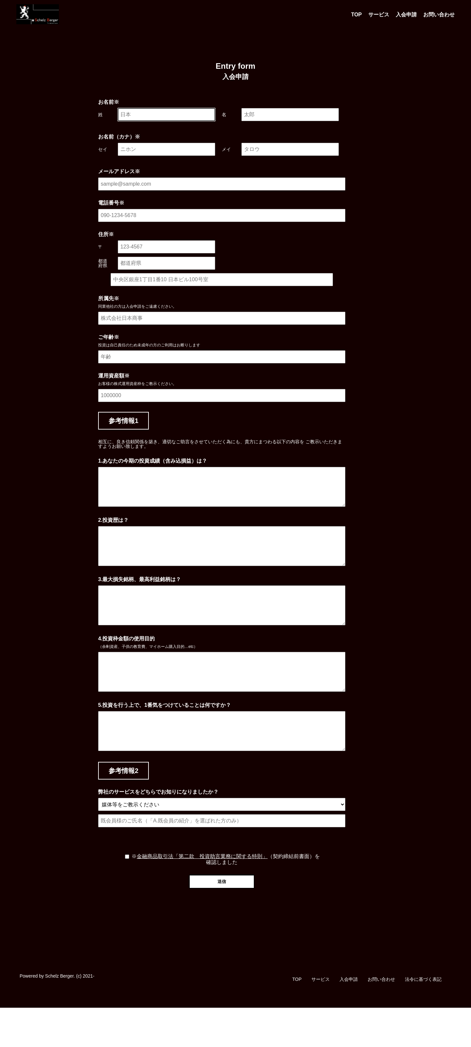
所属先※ (108, 298)
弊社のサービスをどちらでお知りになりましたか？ (158, 831)
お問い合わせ (439, 14)
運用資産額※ (114, 375)
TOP (356, 14)
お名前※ (108, 102)
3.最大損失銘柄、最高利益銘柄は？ (139, 595)
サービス (378, 14)
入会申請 (406, 14)
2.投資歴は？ (113, 528)
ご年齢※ (108, 337)
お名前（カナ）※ (119, 136)
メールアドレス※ (119, 171)
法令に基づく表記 (423, 1018)
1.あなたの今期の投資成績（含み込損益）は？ (152, 461)
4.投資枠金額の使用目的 (126, 662)
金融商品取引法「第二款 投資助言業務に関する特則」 (202, 895)
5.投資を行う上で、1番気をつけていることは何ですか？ (164, 736)
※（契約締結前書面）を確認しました (225, 898)
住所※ (106, 234)
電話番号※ (111, 203)
